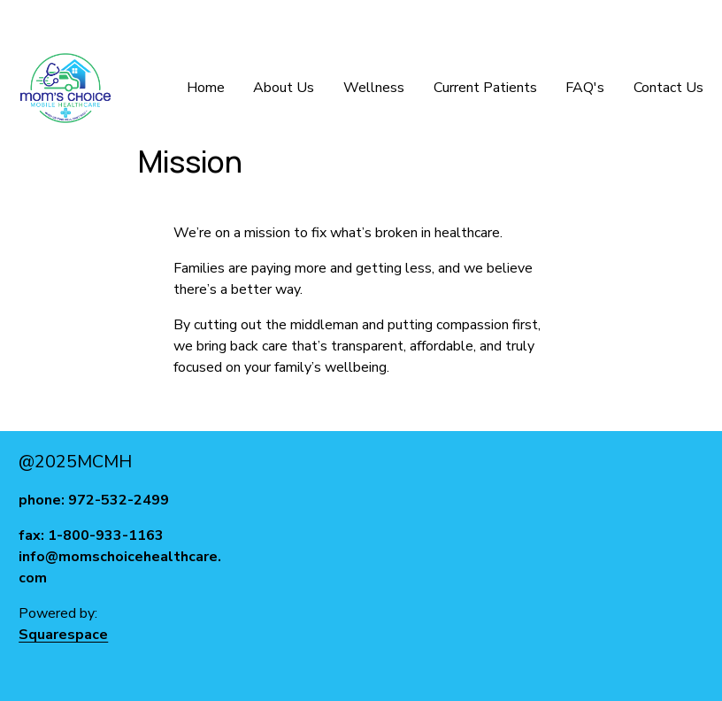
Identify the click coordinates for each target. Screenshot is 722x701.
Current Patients (485, 87)
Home (206, 87)
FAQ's (584, 87)
